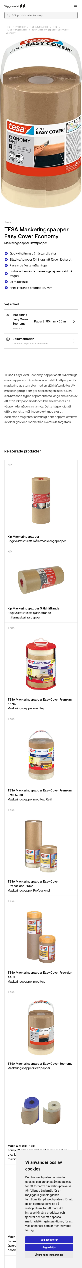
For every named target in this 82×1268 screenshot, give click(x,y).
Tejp (55, 26)
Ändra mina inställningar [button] (49, 1254)
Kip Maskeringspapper (23, 536)
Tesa (7, 222)
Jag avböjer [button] (49, 1247)
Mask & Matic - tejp (21, 1145)
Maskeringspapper (17, 29)
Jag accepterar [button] (49, 1239)
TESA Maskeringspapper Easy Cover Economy (40, 1063)
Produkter (20, 26)
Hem (8, 26)
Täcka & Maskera (39, 26)
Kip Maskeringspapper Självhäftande (33, 608)
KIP (10, 465)
